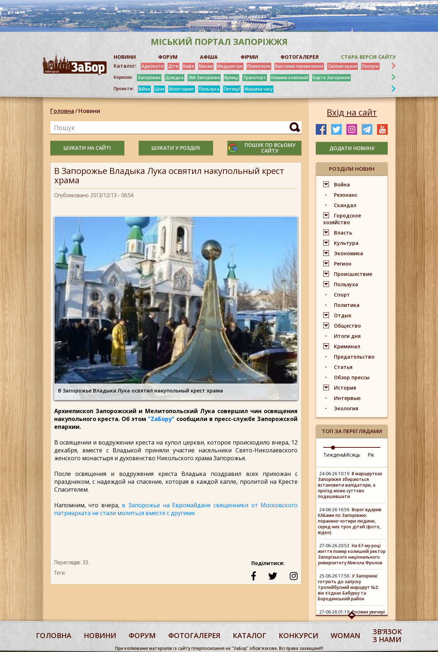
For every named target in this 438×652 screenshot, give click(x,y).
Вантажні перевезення (299, 66)
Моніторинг (181, 89)
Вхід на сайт (352, 112)
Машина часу (258, 89)
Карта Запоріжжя (331, 78)
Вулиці (231, 78)
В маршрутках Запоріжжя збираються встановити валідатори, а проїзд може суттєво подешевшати (350, 485)
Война (342, 184)
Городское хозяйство (342, 219)
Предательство (354, 356)
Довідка (174, 78)
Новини (89, 111)
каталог (249, 635)
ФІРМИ (249, 56)
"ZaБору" (161, 419)
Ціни (159, 89)
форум (142, 635)
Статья (343, 367)
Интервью (347, 398)
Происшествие (353, 274)
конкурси (298, 635)
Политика (347, 305)
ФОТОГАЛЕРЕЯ (299, 56)
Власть (343, 232)
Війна (144, 89)
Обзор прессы (352, 377)
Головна (62, 111)
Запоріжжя (149, 78)
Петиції (232, 89)
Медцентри (230, 66)
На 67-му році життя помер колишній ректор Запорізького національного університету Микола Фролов (352, 554)
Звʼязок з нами (387, 635)
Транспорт (254, 78)
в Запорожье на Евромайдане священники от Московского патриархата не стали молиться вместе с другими (176, 509)
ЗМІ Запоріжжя (204, 78)
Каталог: (125, 66)
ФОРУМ (167, 56)
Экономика (348, 253)
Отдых (342, 315)
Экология (346, 408)
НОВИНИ (125, 56)
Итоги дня (347, 336)
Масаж (206, 66)
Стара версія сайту (368, 56)
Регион (342, 263)
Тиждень (334, 454)
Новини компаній (289, 78)
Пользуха (209, 89)
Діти (173, 66)
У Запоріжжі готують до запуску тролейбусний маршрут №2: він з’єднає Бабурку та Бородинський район (348, 587)
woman (345, 635)
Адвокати (152, 66)
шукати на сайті (87, 147)
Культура (346, 243)
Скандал (345, 205)
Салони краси (342, 66)
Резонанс (345, 194)
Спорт (342, 294)
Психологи (258, 66)
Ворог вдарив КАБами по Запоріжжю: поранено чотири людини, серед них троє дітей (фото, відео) (349, 521)
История (345, 387)
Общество (347, 325)
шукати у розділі (175, 147)
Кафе (188, 66)
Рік (370, 454)
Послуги (370, 66)
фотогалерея (194, 635)
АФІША (209, 56)
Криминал (347, 346)
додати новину (352, 148)
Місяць (352, 454)
